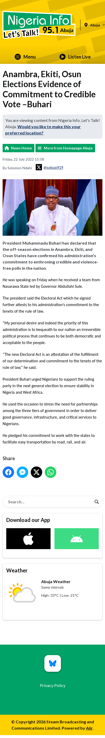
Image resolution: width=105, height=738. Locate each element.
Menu (25, 57)
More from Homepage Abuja (68, 148)
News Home (21, 148)
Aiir (89, 727)
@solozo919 (49, 167)
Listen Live (75, 57)
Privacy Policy (52, 685)
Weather (17, 570)
